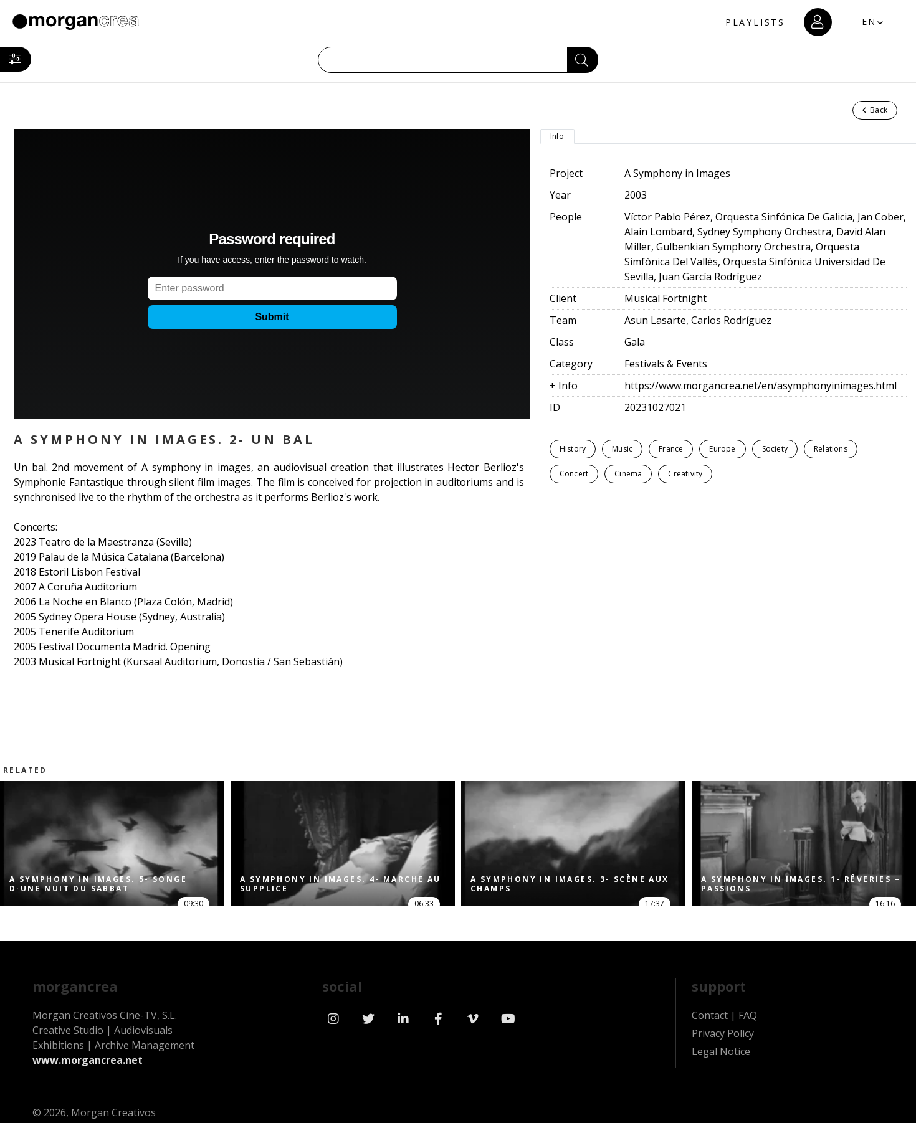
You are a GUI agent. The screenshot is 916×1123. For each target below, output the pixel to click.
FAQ (747, 1015)
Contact (710, 1015)
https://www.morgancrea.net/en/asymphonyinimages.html (760, 385)
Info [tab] (557, 136)
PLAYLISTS (755, 22)
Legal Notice (721, 1051)
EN (869, 21)
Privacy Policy (723, 1033)
